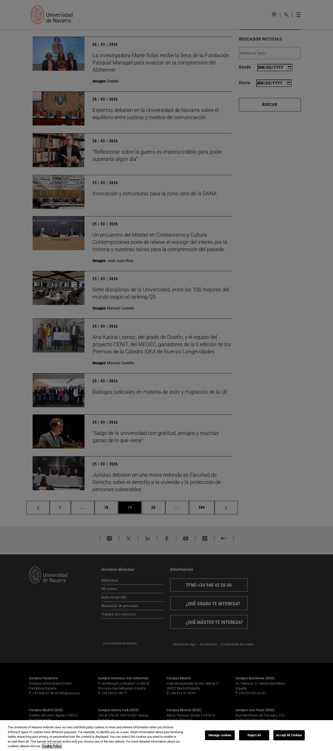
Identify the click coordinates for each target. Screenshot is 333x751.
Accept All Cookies (289, 735)
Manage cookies (220, 735)
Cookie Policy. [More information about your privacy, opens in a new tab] (52, 746)
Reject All (254, 735)
